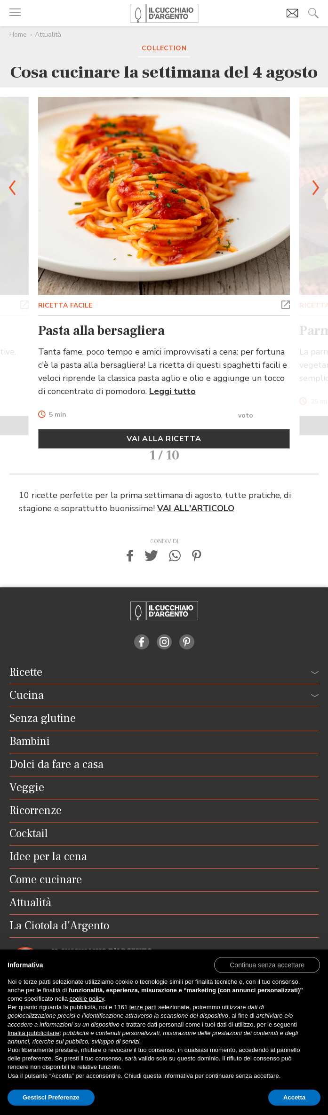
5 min (57, 415)
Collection (164, 48)
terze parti (143, 1007)
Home (18, 34)
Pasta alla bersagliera (101, 330)
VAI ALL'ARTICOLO (195, 508)
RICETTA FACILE (65, 305)
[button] (24, 303)
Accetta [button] (294, 1097)
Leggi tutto (172, 391)
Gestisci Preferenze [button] (51, 1097)
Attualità (48, 34)
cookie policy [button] (87, 998)
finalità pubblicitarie (34, 1032)
